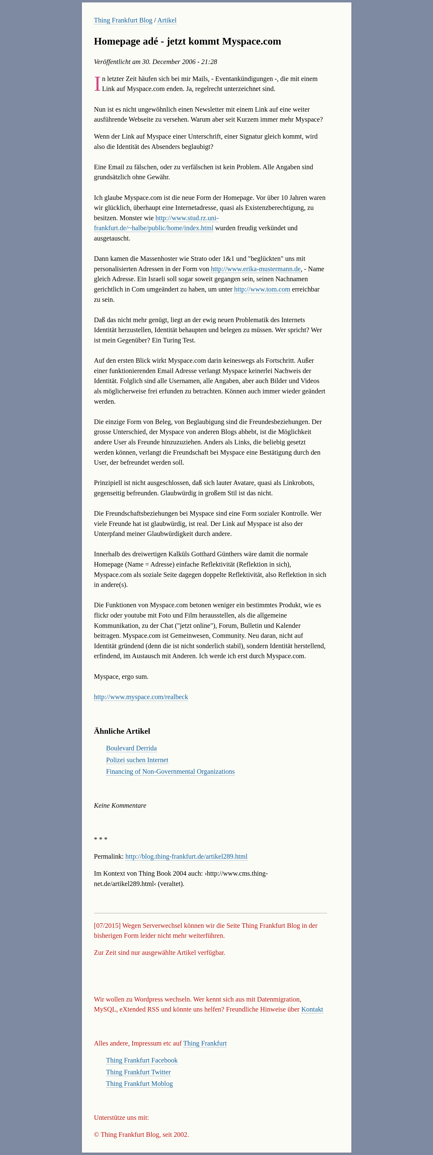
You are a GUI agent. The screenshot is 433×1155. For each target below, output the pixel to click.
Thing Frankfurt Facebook (142, 1060)
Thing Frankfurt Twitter (138, 1072)
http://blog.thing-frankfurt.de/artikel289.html (186, 856)
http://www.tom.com (262, 289)
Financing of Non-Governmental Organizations (170, 771)
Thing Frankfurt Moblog (139, 1083)
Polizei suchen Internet (137, 760)
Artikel (166, 20)
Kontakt (312, 1009)
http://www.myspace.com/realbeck (141, 697)
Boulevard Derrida (131, 748)
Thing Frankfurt (205, 1043)
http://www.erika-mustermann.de (256, 269)
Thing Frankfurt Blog (123, 20)
